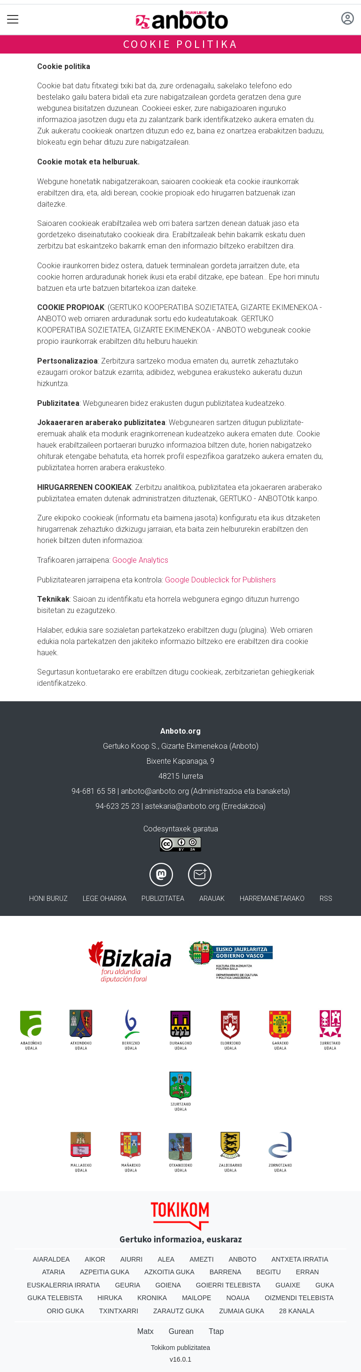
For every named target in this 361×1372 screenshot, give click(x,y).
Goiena (167, 1285)
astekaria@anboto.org (182, 806)
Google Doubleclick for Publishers (220, 579)
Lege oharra (104, 899)
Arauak (212, 899)
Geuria (128, 1285)
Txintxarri (118, 1311)
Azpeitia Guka (104, 1272)
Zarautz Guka (178, 1311)
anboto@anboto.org (155, 791)
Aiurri (131, 1259)
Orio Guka (65, 1311)
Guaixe (287, 1285)
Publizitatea (162, 899)
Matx (145, 1331)
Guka (324, 1285)
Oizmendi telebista (299, 1298)
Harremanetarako (272, 899)
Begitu (268, 1272)
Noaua (238, 1298)
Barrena (226, 1272)
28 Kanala (296, 1311)
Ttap (216, 1331)
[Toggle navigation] (13, 19)
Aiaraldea (51, 1259)
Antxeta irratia (299, 1259)
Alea (165, 1259)
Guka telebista (54, 1298)
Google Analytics (140, 560)
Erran (307, 1272)
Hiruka (109, 1298)
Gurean (181, 1331)
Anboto (243, 1259)
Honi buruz (48, 899)
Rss (326, 899)
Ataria (53, 1272)
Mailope (196, 1298)
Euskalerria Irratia (63, 1285)
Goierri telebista (228, 1285)
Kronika (152, 1298)
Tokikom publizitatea (180, 1347)
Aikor (95, 1259)
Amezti (201, 1259)
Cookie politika (180, 44)
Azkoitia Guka (169, 1272)
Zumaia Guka (241, 1311)
